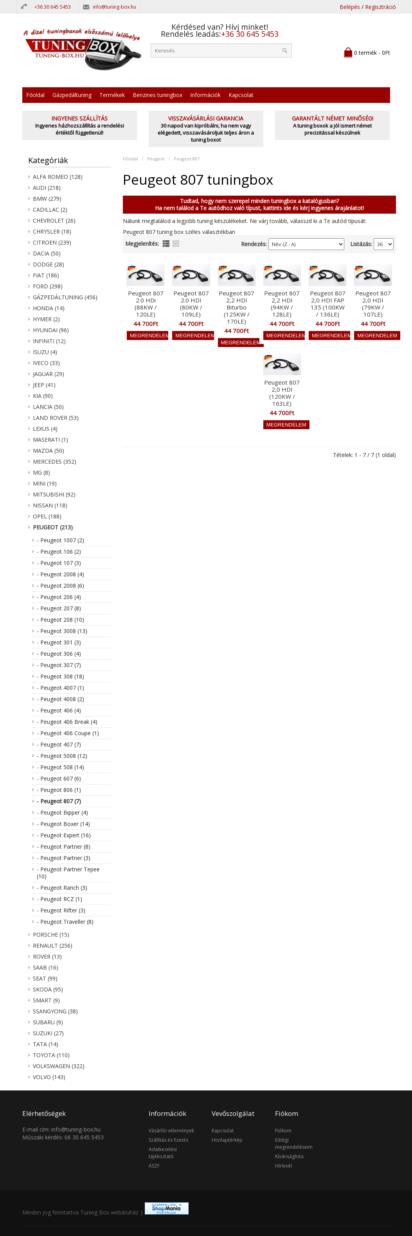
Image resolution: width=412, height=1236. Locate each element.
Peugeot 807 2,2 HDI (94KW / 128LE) (282, 304)
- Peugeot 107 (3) (59, 563)
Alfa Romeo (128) (58, 176)
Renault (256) (52, 945)
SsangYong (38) (55, 1011)
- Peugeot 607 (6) (59, 778)
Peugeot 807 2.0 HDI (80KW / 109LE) (191, 304)
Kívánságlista (289, 1156)
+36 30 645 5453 (52, 7)
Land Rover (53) (56, 417)
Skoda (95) (48, 989)
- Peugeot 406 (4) (59, 710)
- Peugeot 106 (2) (59, 551)
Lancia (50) (48, 406)
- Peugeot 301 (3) (59, 642)
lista (166, 243)
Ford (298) (48, 286)
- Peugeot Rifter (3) (61, 910)
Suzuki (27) (48, 1033)
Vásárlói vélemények (171, 1130)
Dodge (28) (48, 264)
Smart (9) (46, 1000)
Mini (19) (45, 483)
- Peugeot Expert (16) (64, 835)
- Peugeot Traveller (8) (65, 921)
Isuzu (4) (45, 352)
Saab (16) (45, 967)
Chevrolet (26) (54, 220)
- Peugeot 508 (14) (60, 767)
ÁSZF (154, 1165)
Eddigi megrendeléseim (294, 1143)
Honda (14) (49, 308)
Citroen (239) (52, 242)
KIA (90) (43, 395)
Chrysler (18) (52, 231)
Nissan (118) (50, 505)
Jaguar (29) (48, 374)
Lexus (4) (45, 428)
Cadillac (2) (50, 209)
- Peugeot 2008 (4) (60, 574)
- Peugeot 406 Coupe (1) (68, 733)
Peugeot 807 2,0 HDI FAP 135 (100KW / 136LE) (327, 304)
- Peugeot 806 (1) (59, 789)
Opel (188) (47, 516)
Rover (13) (47, 956)
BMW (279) (47, 198)
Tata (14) (45, 1044)
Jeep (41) (44, 385)
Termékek (112, 95)
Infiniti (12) (49, 341)
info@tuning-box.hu (114, 7)
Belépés (350, 7)
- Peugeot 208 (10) (60, 619)
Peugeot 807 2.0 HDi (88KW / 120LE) (146, 304)
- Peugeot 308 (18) (60, 676)
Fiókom (283, 1130)
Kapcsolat (241, 95)
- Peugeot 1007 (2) (60, 540)
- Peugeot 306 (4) (59, 653)
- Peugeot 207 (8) (59, 608)
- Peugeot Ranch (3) (62, 887)
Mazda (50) (48, 450)
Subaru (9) (48, 1022)
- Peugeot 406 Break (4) (67, 721)
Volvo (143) (49, 1077)
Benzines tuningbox (157, 95)
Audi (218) (47, 187)
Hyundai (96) (51, 330)
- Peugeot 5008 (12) (62, 755)
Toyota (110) (51, 1055)
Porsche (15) (51, 934)
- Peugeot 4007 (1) (60, 687)
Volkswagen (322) (59, 1066)
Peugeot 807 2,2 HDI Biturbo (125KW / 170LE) (236, 307)
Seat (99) (45, 978)
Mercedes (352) (54, 461)
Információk (205, 95)
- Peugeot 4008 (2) (60, 699)
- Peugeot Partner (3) (63, 858)
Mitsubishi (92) (54, 494)
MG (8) (41, 472)
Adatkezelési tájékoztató (163, 1153)
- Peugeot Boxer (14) (63, 824)
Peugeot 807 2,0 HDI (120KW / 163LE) (282, 393)
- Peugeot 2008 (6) (60, 585)
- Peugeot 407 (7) (59, 744)
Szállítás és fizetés (168, 1140)
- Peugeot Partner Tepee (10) (68, 872)
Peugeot (156, 159)
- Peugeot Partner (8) (63, 846)
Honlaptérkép (227, 1140)
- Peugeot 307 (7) (59, 665)
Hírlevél (283, 1165)
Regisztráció (380, 7)
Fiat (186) (46, 275)
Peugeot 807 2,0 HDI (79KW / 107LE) (373, 304)
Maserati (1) (50, 439)
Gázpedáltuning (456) (65, 297)
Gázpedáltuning (72, 95)
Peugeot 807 (187, 159)
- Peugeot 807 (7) (59, 801)
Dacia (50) (47, 253)
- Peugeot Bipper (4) (62, 812)
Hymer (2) (46, 319)
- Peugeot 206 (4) (59, 597)
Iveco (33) (46, 363)
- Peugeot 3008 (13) (62, 631)
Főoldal (35, 95)
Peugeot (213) (53, 527)
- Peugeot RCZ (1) (59, 899)
